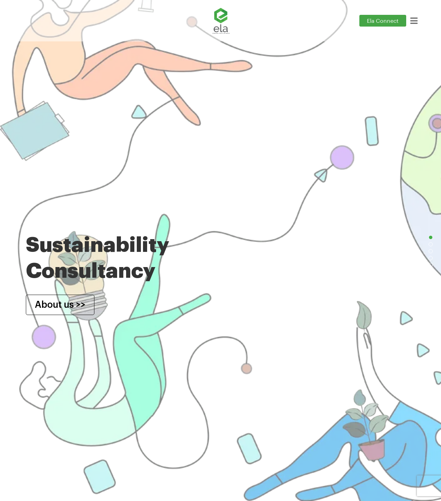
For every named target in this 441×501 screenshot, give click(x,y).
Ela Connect (383, 21)
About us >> (60, 305)
